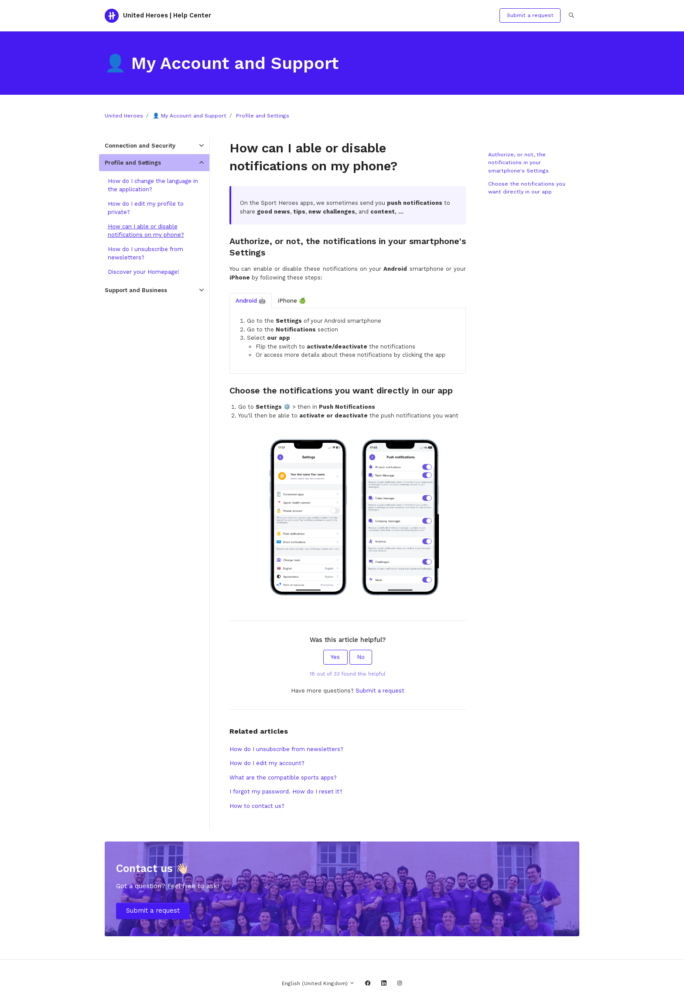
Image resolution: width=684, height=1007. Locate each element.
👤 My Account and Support (189, 116)
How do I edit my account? (266, 763)
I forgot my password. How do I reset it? (285, 791)
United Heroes (124, 116)
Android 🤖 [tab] (251, 300)
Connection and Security (140, 145)
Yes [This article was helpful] (335, 657)
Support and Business (136, 290)
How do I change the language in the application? (153, 185)
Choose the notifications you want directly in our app (526, 188)
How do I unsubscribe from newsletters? (286, 749)
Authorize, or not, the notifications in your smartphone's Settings (518, 163)
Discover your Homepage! (143, 272)
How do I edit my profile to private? (146, 208)
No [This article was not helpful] (361, 657)
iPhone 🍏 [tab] (292, 300)
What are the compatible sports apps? (283, 777)
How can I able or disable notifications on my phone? (146, 230)
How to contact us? (256, 806)
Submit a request (530, 15)
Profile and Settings (262, 116)
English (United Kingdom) (318, 983)
